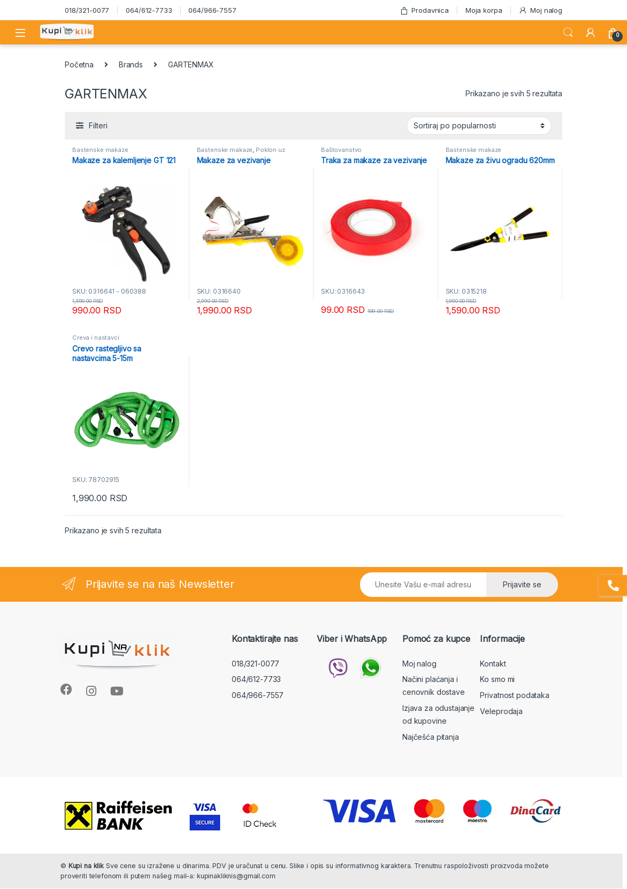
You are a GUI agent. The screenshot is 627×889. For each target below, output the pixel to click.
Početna (79, 64)
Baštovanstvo (341, 150)
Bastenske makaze (100, 150)
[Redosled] (479, 126)
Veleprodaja (501, 711)
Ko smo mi (497, 679)
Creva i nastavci (95, 337)
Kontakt (493, 663)
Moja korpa (483, 10)
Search (568, 33)
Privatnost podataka (514, 695)
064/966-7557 (212, 10)
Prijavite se (522, 584)
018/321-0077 (87, 10)
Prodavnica (424, 10)
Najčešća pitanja (430, 736)
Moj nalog (540, 10)
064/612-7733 (149, 10)
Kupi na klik (86, 866)
